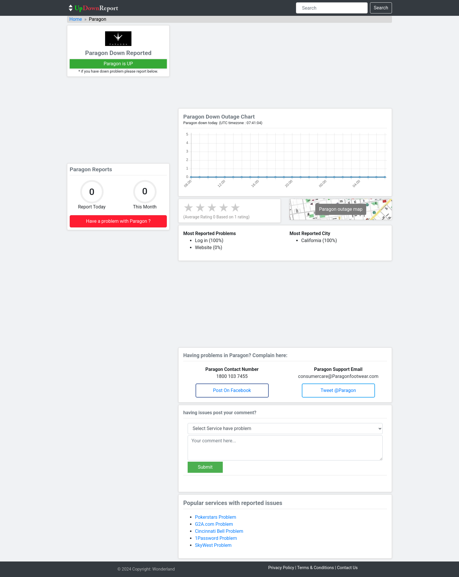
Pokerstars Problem (215, 517)
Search (381, 8)
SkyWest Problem (213, 545)
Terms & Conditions (315, 567)
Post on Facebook (232, 390)
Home (75, 19)
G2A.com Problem (214, 524)
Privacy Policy (281, 567)
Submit (205, 467)
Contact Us (347, 567)
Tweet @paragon (338, 390)
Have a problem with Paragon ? (118, 221)
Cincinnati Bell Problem (219, 531)
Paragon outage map (340, 209)
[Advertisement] (118, 120)
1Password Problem (216, 538)
